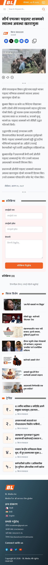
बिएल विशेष (12, 294)
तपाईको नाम (9, 210)
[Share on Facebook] (6, 41)
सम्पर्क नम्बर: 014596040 (14, 529)
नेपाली (9, 508)
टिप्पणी (7, 237)
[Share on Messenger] (21, 41)
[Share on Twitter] (11, 41)
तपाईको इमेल (10, 223)
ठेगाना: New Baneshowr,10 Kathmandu (19, 536)
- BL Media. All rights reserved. (22, 560)
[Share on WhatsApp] (16, 41)
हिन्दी (9, 511)
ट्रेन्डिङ (9, 398)
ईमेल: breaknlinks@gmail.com (17, 525)
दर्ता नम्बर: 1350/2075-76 (14, 533)
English (10, 515)
